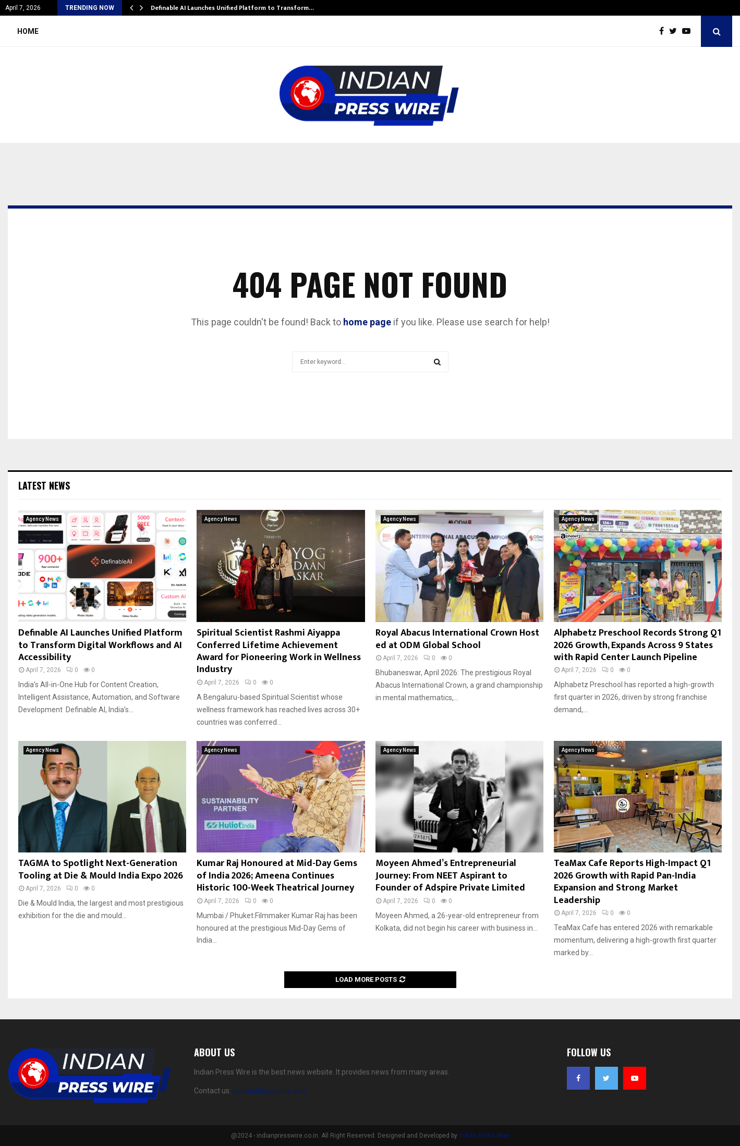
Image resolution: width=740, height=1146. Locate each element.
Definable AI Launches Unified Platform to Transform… (232, 8)
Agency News (42, 519)
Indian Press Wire (484, 1135)
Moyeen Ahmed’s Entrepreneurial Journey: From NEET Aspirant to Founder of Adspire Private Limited (450, 876)
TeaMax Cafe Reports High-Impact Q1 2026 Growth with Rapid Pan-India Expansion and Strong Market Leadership (632, 882)
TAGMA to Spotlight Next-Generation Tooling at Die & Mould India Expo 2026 (100, 869)
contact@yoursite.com (270, 1091)
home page (367, 321)
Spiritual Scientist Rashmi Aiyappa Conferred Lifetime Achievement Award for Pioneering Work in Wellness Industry (279, 651)
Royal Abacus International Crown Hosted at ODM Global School (457, 639)
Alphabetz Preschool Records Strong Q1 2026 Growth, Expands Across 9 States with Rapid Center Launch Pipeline (637, 645)
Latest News (44, 485)
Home (28, 31)
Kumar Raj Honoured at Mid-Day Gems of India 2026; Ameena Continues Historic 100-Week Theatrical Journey (277, 876)
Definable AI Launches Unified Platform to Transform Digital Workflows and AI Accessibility (100, 645)
